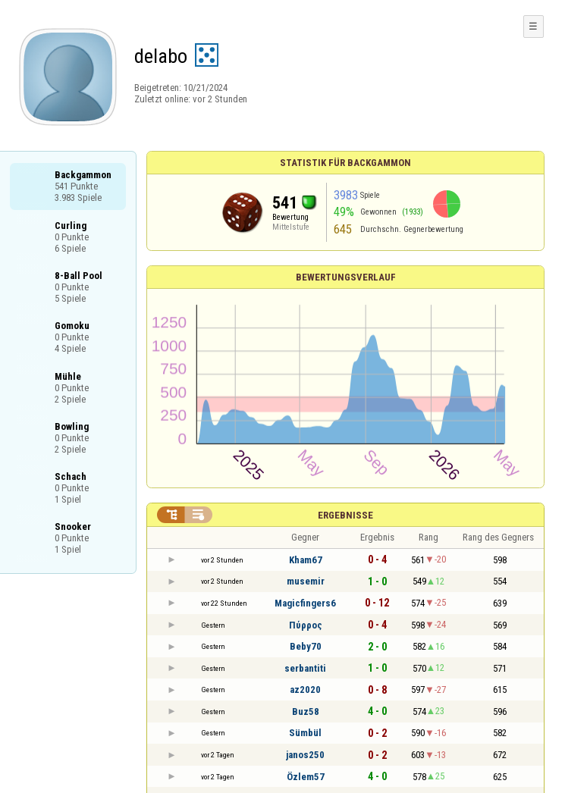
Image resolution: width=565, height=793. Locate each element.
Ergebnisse (345, 515)
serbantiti (305, 668)
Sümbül (305, 732)
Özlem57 (306, 776)
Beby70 (306, 646)
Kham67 (305, 560)
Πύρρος (305, 625)
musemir (306, 581)
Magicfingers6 (305, 603)
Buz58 (305, 711)
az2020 (305, 689)
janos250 (305, 754)
